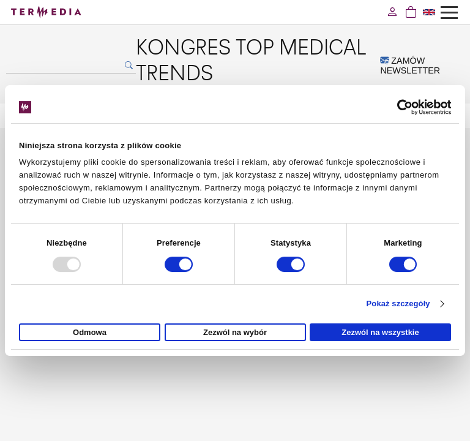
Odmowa (89, 332)
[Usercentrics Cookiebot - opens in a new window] (397, 107)
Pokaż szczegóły (398, 303)
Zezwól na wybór (235, 332)
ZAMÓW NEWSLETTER (410, 65)
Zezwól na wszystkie (380, 332)
